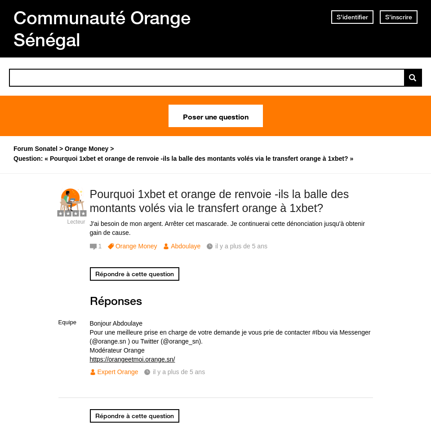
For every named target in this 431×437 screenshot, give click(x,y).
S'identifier (352, 17)
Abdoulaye (185, 246)
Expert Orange (118, 371)
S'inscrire (398, 17)
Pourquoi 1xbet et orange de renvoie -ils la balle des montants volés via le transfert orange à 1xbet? (219, 201)
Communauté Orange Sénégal (102, 28)
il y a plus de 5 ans (179, 371)
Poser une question (216, 116)
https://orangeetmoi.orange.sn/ (132, 359)
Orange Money (136, 246)
